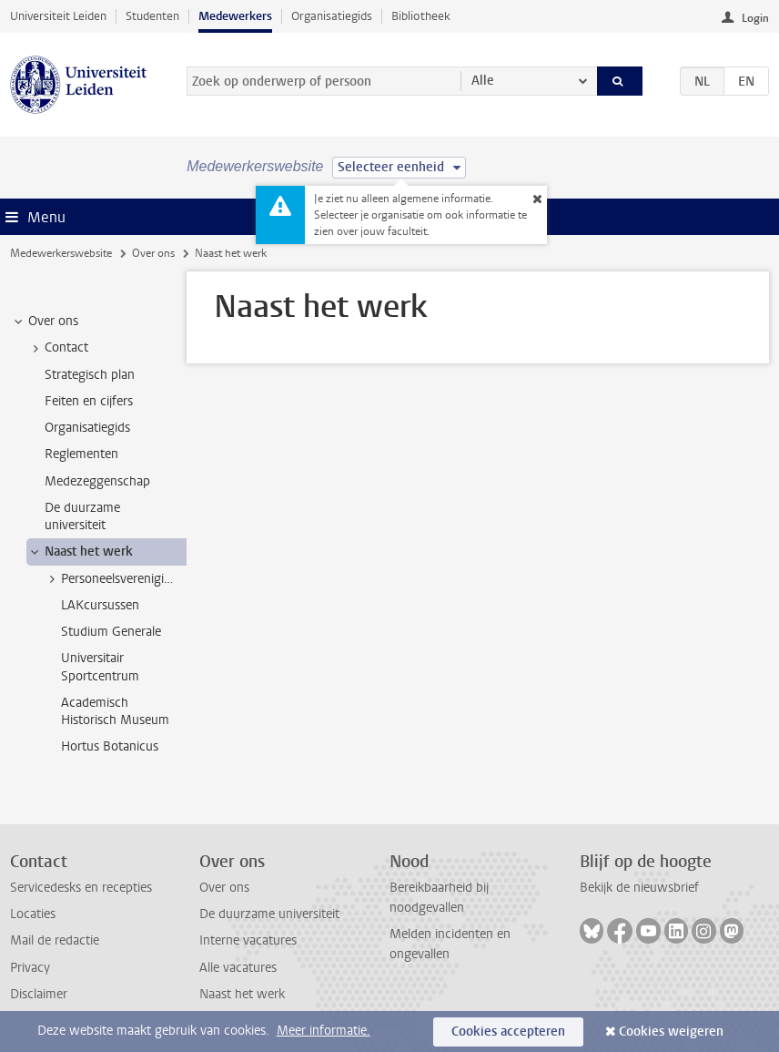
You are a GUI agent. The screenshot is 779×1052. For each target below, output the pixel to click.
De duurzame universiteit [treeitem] (82, 516)
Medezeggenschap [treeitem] (97, 481)
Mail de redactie (54, 940)
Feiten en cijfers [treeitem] (89, 401)
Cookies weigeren (671, 1031)
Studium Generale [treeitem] (111, 631)
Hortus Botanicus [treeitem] (109, 746)
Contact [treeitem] (57, 348)
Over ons (153, 253)
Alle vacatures (238, 967)
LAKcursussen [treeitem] (100, 605)
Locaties (33, 914)
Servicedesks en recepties (81, 887)
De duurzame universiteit (269, 914)
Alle (482, 80)
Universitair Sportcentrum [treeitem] (100, 666)
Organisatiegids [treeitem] (87, 427)
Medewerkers (235, 16)
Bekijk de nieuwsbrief (639, 887)
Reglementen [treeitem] (81, 454)
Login (755, 18)
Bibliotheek (420, 16)
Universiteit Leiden (58, 16)
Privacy (30, 967)
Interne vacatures (248, 940)
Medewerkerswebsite (61, 253)
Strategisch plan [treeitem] (90, 374)
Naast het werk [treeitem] (80, 552)
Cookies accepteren (508, 1031)
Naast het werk (242, 994)
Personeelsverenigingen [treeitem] (115, 579)
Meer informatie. (323, 1030)
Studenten (152, 16)
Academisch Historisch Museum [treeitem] (115, 711)
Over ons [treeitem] (44, 321)
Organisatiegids (331, 16)
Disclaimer (38, 994)
